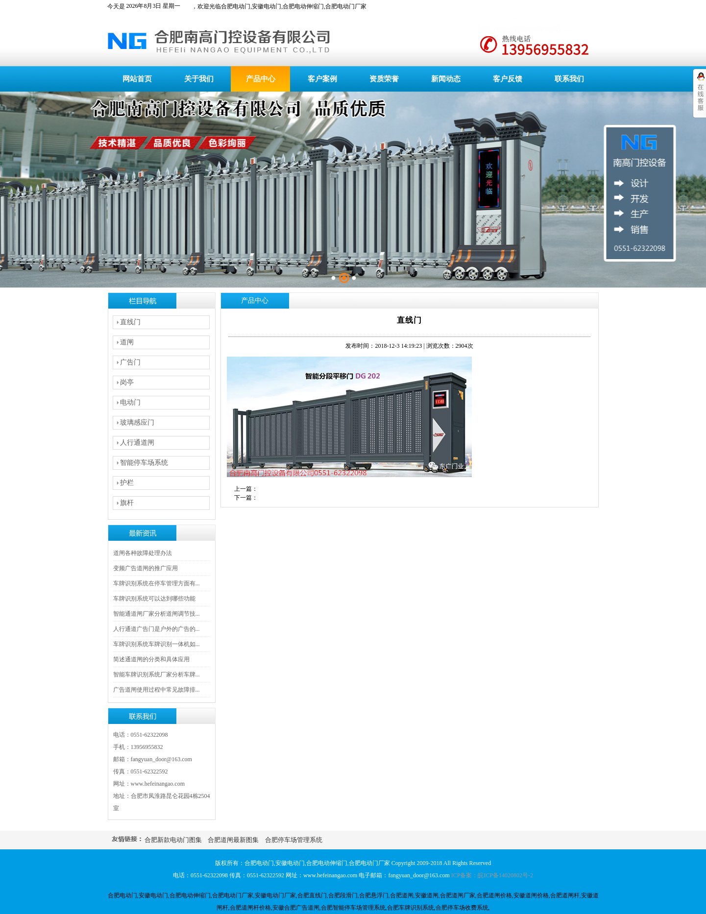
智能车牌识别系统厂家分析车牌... (156, 674)
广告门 (130, 362)
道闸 (127, 342)
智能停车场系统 (144, 462)
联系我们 (569, 79)
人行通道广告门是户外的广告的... (156, 628)
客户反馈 (507, 79)
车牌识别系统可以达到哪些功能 (154, 598)
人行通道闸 (137, 442)
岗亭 (127, 382)
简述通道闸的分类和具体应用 (151, 659)
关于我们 (199, 79)
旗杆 (127, 502)
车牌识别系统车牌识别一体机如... (156, 644)
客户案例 (322, 79)
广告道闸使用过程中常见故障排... (156, 689)
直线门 (130, 322)
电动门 (130, 402)
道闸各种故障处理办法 (142, 553)
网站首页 (137, 79)
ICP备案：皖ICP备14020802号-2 (492, 875)
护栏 (127, 482)
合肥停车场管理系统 (293, 839)
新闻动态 (446, 79)
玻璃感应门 (137, 422)
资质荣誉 (384, 79)
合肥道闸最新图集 (233, 839)
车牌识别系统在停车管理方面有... (156, 583)
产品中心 (260, 79)
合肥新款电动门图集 (173, 839)
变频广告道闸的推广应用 (145, 568)
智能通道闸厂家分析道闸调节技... (156, 613)
